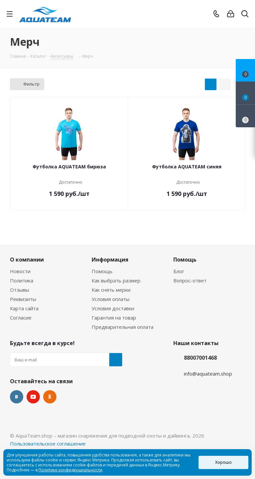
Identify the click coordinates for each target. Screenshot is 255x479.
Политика (21, 280)
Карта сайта (24, 308)
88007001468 (200, 357)
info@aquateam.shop (208, 373)
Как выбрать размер (116, 280)
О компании (27, 259)
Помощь (102, 271)
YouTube (33, 396)
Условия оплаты (110, 299)
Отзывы (19, 289)
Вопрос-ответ (190, 280)
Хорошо (223, 462)
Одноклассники (49, 396)
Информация (110, 259)
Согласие (21, 317)
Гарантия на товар (114, 317)
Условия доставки (113, 308)
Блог (178, 271)
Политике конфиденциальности (70, 470)
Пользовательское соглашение (48, 443)
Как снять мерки (111, 289)
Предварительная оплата (122, 327)
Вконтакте (16, 396)
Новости (20, 271)
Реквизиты (23, 299)
